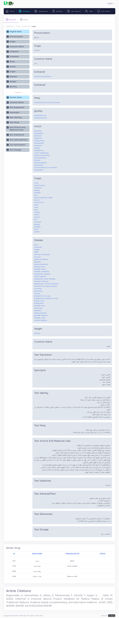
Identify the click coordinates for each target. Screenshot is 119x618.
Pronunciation (15, 36)
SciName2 (13, 56)
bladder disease (41, 315)
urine (36, 183)
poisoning (38, 291)
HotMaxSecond (40, 118)
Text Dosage (14, 150)
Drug (18, 26)
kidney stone (39, 267)
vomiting (37, 289)
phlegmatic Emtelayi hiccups (46, 298)
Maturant (38, 136)
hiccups (37, 257)
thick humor (39, 202)
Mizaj (11, 61)
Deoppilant (38, 133)
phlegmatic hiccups (42, 296)
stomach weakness (42, 254)
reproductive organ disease (45, 286)
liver (36, 195)
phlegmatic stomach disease (46, 284)
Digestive (38, 138)
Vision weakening (41, 153)
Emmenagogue (40, 163)
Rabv (36, 252)
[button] (111, 3)
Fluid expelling (40, 158)
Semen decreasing (42, 155)
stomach (38, 188)
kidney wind (39, 301)
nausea (37, 293)
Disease (12, 76)
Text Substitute (15, 135)
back (36, 205)
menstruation (39, 185)
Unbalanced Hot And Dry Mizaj (47, 102)
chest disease (40, 276)
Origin (11, 41)
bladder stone (40, 269)
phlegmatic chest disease (44, 279)
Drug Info (26, 26)
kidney (37, 190)
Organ (11, 71)
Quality (12, 86)
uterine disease (40, 320)
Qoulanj (37, 262)
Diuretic (37, 160)
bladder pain (39, 306)
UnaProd (22, 615)
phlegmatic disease (42, 274)
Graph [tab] (24, 19)
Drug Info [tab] (11, 19)
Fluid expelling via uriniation (45, 167)
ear (35, 219)
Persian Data (14, 97)
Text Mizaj (13, 122)
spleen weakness (41, 259)
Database (10, 26)
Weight (11, 81)
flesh (36, 210)
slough (37, 212)
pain (36, 245)
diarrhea (37, 310)
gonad (37, 217)
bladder (37, 193)
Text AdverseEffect (17, 140)
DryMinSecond (40, 115)
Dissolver (38, 131)
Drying (37, 148)
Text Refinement (16, 145)
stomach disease (41, 281)
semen (37, 232)
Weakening (38, 150)
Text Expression (15, 107)
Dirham (37, 333)
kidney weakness (41, 264)
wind (36, 207)
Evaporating (39, 141)
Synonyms (13, 112)
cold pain (38, 247)
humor (37, 200)
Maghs (37, 250)
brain (36, 229)
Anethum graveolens (42, 76)
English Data (14, 31)
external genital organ (43, 197)
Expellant (38, 145)
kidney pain (39, 303)
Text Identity (14, 117)
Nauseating (39, 143)
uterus (36, 215)
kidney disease (40, 313)
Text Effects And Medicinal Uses (16, 128)
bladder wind (39, 318)
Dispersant (38, 170)
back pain (38, 308)
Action (11, 66)
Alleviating (38, 165)
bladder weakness (41, 271)
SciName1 (13, 51)
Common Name (15, 46)
